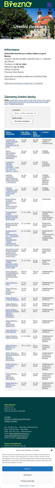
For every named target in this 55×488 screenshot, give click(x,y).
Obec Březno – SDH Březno (12, 331)
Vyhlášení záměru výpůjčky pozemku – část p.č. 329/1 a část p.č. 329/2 (12, 166)
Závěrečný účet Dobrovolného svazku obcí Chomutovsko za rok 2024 (12, 252)
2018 (48, 100)
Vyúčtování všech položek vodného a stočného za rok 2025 (12, 143)
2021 (35, 100)
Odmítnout (27, 476)
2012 (28, 102)
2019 (44, 100)
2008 (46, 102)
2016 (11, 102)
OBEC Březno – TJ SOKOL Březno (12, 366)
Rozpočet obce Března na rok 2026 (12, 225)
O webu (32, 486)
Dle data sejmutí (36, 134)
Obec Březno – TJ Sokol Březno (12, 299)
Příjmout (27, 470)
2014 (20, 102)
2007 (6, 104)
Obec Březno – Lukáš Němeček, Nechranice (12, 376)
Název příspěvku (10, 133)
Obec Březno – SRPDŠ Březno (12, 305)
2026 (12, 100)
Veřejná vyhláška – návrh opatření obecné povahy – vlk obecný (12, 178)
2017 (6, 102)
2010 (37, 102)
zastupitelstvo (21, 438)
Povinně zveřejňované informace (17, 419)
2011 (32, 102)
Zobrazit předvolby (27, 482)
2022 (30, 100)
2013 (24, 102)
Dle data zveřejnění (26, 133)
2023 (26, 100)
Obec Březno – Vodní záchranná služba (12, 291)
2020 (39, 100)
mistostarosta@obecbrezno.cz (16, 436)
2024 (21, 100)
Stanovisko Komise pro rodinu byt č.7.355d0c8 (23, 83)
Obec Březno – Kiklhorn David (12, 337)
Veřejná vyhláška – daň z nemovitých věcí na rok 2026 (12, 191)
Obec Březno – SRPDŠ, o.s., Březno (12, 347)
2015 (15, 102)
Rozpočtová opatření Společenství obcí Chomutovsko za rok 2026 (11, 203)
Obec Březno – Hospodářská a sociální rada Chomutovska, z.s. (12, 275)
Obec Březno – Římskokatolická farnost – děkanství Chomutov (12, 313)
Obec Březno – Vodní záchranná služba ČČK (12, 323)
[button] (52, 451)
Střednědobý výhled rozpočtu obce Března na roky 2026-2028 (12, 215)
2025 (16, 100)
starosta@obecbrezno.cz (19, 434)
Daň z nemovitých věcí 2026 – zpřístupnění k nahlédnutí (11, 154)
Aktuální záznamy (16, 104)
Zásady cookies (24, 486)
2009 (41, 102)
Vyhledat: (16, 110)
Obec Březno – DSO (12, 284)
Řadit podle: (17, 118)
